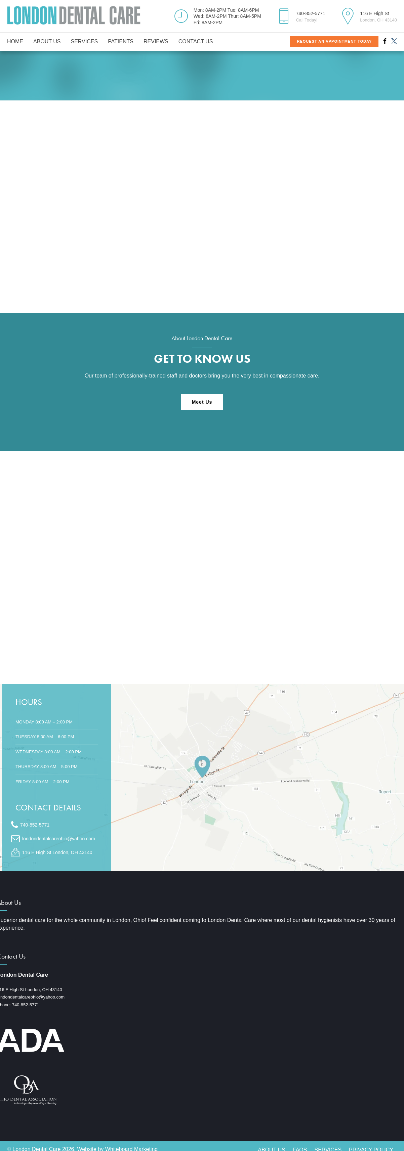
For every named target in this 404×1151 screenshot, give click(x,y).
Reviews (156, 41)
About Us (47, 41)
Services (84, 41)
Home (15, 41)
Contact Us (195, 41)
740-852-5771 (25, 1004)
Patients (120, 41)
